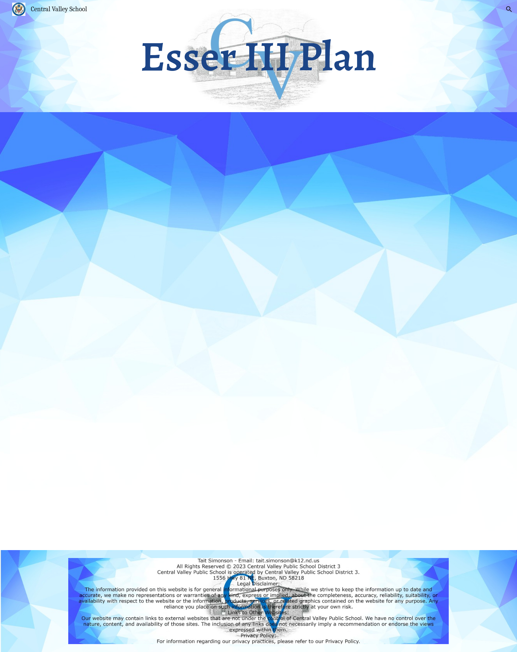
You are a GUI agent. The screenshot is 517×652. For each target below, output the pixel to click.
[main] (258, 56)
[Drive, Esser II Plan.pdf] (258, 331)
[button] (509, 9)
